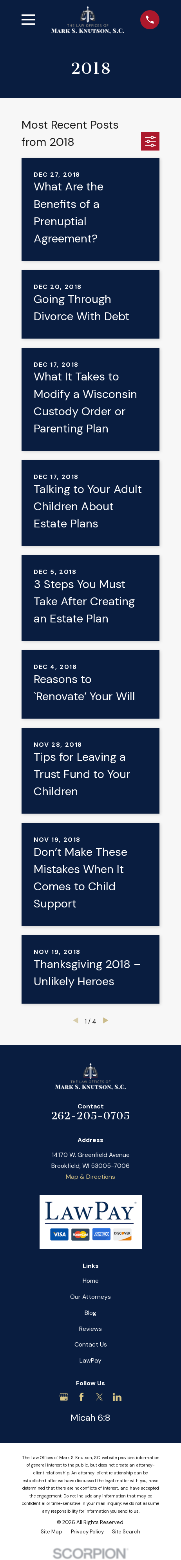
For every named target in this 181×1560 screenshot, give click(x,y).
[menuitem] (51, 1532)
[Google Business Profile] (64, 1397)
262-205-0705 (90, 1116)
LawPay (90, 1360)
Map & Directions (90, 1177)
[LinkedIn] (117, 1397)
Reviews (90, 1329)
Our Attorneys (90, 1297)
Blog (90, 1313)
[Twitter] (99, 1397)
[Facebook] (81, 1397)
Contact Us (90, 1344)
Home (91, 1281)
